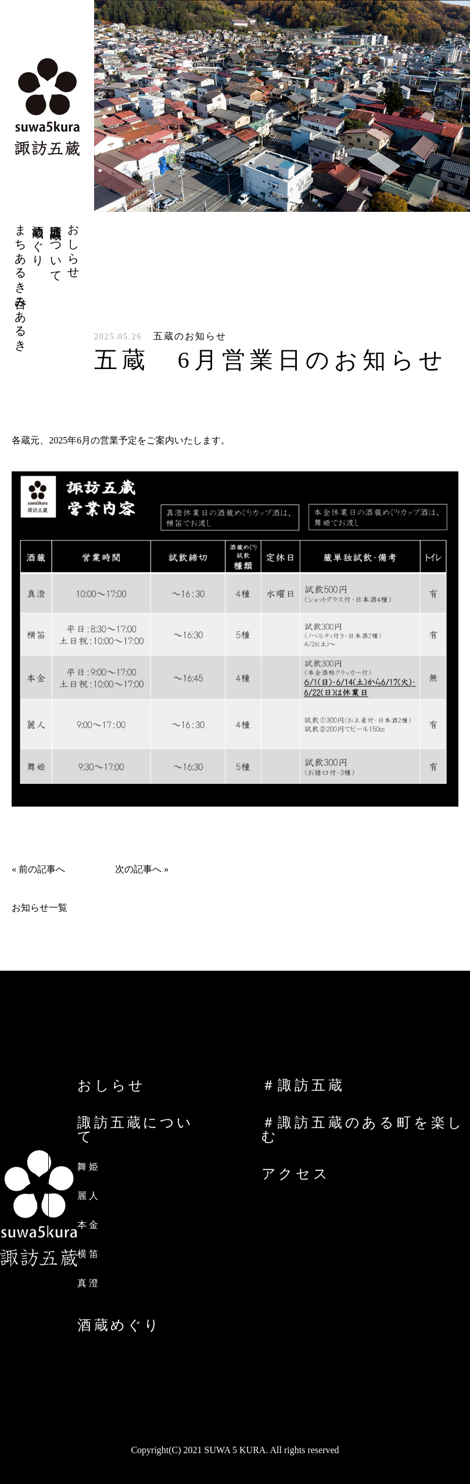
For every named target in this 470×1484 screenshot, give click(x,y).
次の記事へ (138, 869)
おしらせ (111, 1085)
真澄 (88, 1283)
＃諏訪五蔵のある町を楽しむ (363, 1130)
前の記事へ (42, 869)
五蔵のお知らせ (190, 336)
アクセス (296, 1174)
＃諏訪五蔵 (303, 1085)
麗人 (88, 1196)
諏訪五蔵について (135, 1130)
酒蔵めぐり (118, 1325)
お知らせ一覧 (39, 908)
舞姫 (88, 1166)
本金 (88, 1225)
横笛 (88, 1254)
